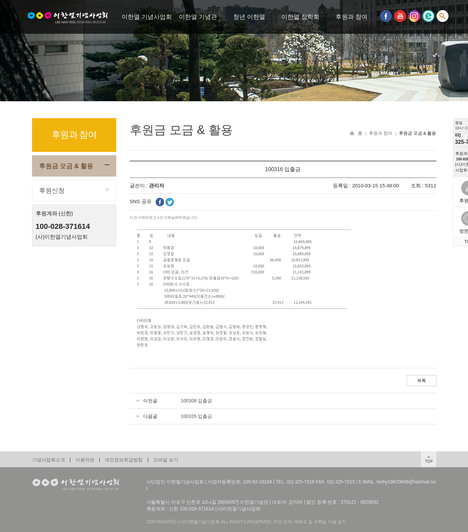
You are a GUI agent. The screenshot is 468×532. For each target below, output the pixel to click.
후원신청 (52, 190)
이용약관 (84, 459)
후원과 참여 (352, 17)
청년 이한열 (249, 17)
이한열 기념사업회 (147, 17)
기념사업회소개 (48, 459)
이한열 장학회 (300, 17)
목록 (421, 380)
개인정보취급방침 (124, 459)
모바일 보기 (165, 459)
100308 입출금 (196, 400)
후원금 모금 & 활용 (66, 165)
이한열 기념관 (198, 17)
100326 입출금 (196, 416)
